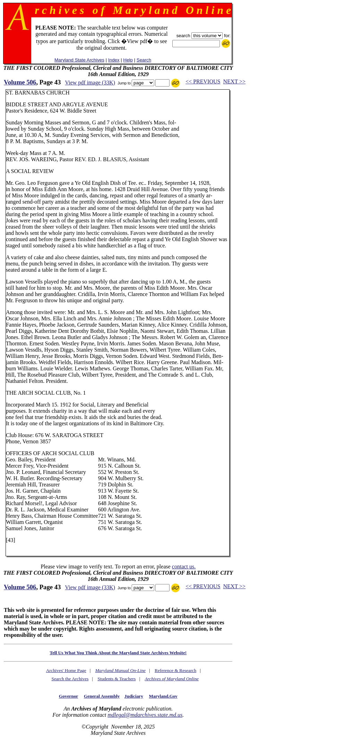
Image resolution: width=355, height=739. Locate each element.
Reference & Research (175, 670)
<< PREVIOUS (202, 81)
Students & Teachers (117, 678)
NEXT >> (234, 81)
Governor (68, 696)
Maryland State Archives (80, 60)
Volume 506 (20, 82)
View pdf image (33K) (90, 82)
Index (113, 60)
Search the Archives (70, 678)
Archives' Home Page (66, 670)
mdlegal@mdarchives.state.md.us (145, 715)
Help (128, 60)
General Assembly (101, 696)
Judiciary (133, 696)
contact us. (184, 566)
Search (144, 60)
